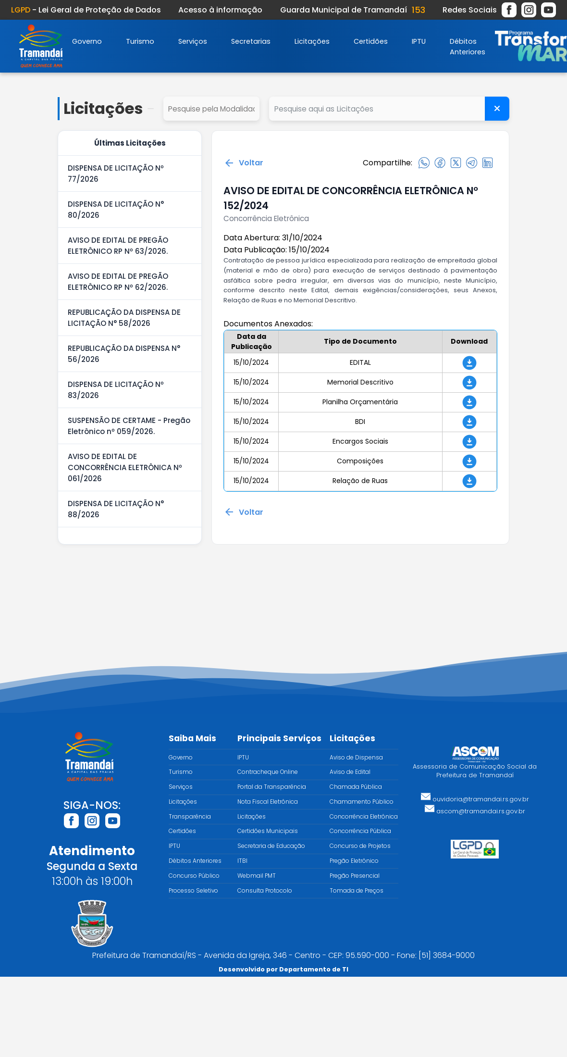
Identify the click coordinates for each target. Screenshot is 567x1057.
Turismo (140, 41)
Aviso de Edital (350, 772)
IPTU (419, 41)
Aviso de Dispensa (356, 757)
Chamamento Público (362, 802)
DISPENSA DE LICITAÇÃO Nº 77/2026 (116, 173)
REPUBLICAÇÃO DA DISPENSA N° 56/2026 (124, 353)
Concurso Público (194, 876)
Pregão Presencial (355, 876)
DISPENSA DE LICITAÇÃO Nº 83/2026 (116, 389)
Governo (87, 41)
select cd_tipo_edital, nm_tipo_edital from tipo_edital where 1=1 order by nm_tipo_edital (211, 109)
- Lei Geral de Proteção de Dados (86, 9)
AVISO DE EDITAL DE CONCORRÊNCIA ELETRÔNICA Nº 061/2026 (125, 467)
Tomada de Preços (356, 891)
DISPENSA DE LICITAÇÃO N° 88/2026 (116, 509)
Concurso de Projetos (360, 846)
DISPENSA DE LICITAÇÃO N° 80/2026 (116, 209)
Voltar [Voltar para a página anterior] (243, 163)
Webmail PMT (256, 876)
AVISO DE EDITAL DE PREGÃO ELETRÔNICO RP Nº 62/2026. (118, 281)
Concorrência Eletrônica (364, 817)
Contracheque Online (267, 772)
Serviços (192, 41)
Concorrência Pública (360, 831)
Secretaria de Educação (271, 846)
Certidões (371, 41)
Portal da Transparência (271, 787)
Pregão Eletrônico (354, 861)
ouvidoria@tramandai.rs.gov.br (475, 799)
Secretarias (251, 41)
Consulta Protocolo (264, 891)
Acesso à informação (220, 9)
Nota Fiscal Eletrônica (267, 802)
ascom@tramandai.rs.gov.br (475, 811)
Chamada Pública (356, 787)
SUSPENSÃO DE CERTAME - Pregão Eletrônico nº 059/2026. (129, 425)
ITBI (242, 861)
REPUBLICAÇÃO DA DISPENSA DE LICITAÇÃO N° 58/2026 (124, 317)
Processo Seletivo (193, 891)
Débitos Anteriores (195, 861)
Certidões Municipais (267, 831)
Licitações (312, 41)
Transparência (190, 817)
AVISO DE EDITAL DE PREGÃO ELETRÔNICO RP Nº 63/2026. (118, 245)
